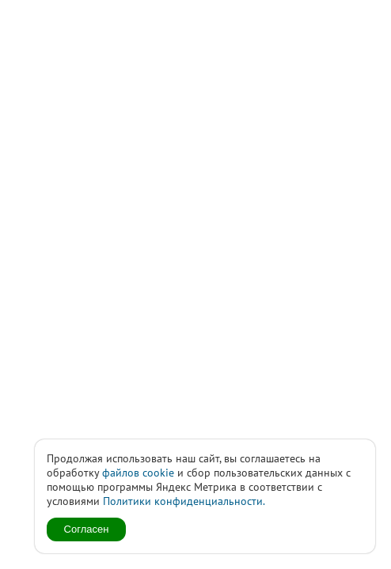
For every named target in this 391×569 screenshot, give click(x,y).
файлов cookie (138, 472)
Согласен (86, 529)
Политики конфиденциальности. (184, 501)
